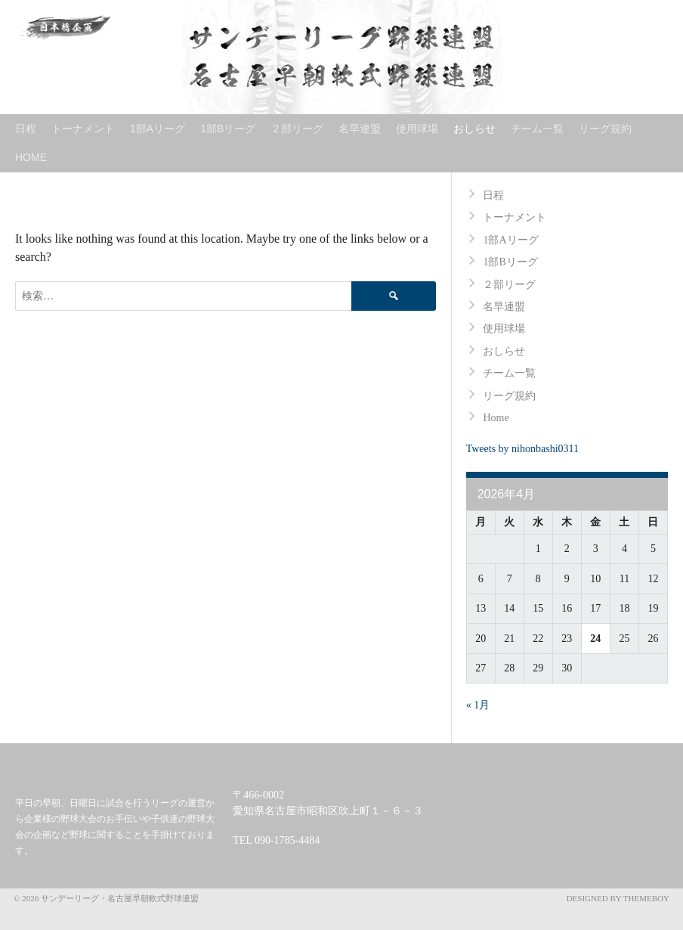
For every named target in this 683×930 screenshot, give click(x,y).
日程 (25, 128)
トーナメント (83, 128)
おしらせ (474, 128)
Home (31, 157)
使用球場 (417, 128)
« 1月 (478, 705)
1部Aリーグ (157, 128)
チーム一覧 (537, 128)
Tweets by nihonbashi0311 (522, 448)
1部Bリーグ (227, 128)
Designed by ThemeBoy (618, 898)
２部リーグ (296, 128)
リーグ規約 (605, 128)
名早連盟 (359, 128)
